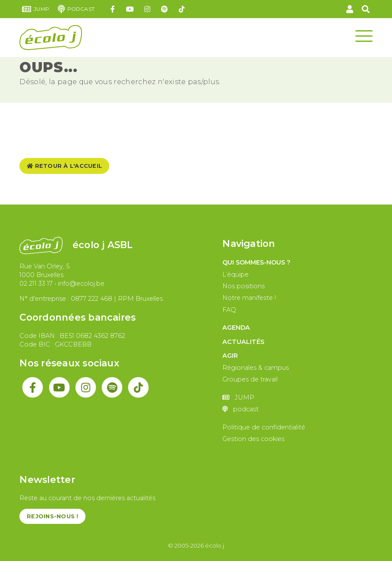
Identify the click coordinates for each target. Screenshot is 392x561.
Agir (230, 355)
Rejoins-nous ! (52, 516)
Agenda (236, 327)
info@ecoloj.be (81, 283)
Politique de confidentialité (263, 427)
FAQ (229, 310)
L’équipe (235, 274)
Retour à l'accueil (64, 166)
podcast (76, 9)
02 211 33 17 (36, 283)
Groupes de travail (250, 379)
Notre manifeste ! (249, 298)
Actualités (243, 342)
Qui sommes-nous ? (256, 262)
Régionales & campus (255, 368)
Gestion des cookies (253, 439)
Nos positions (243, 286)
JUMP (35, 9)
